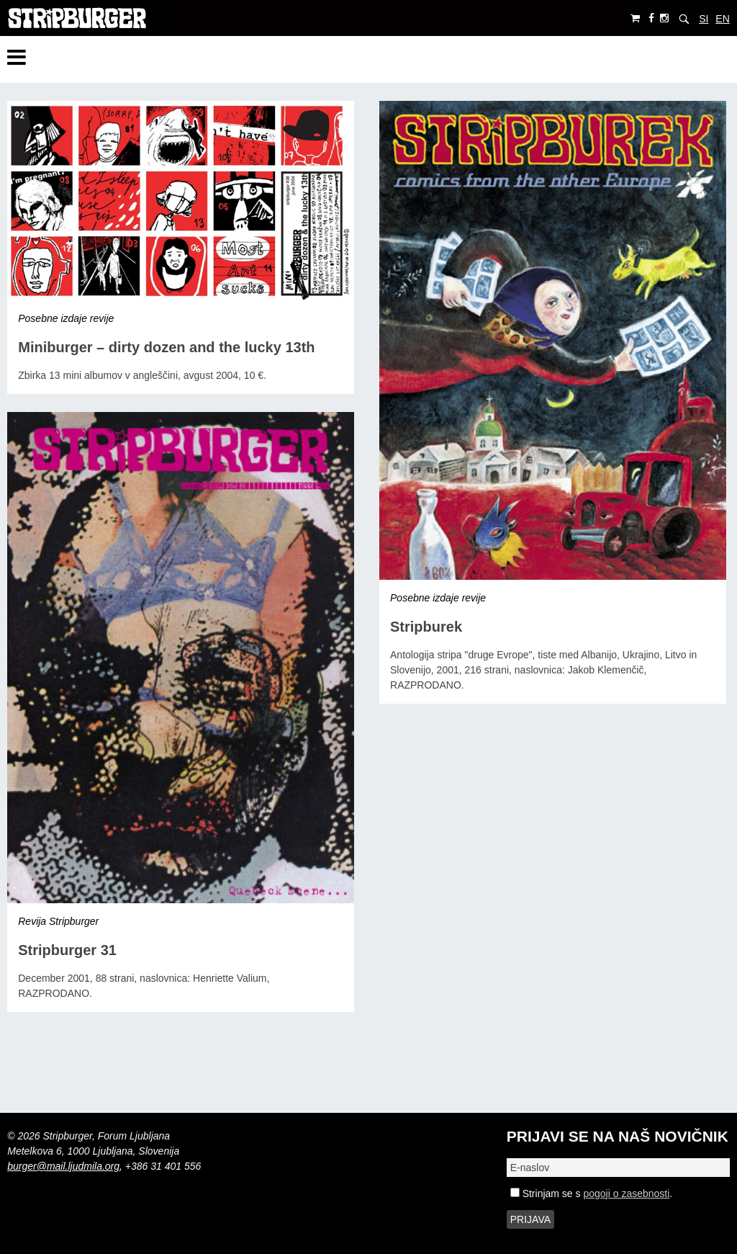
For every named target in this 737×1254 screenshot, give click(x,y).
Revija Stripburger (58, 921)
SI (703, 18)
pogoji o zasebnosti (626, 1193)
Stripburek (426, 627)
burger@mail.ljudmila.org (63, 1166)
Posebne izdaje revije (66, 318)
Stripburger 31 (67, 950)
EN (722, 18)
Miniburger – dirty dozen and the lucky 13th (166, 347)
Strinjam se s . (591, 1193)
